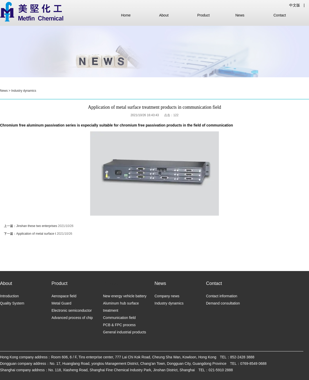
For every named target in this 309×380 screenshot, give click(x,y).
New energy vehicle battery (125, 296)
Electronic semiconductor (72, 310)
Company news (166, 296)
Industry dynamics (23, 90)
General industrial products (124, 332)
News (239, 15)
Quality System (12, 303)
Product (203, 15)
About (164, 15)
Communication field (119, 318)
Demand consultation (223, 303)
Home (126, 15)
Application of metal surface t (36, 233)
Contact (279, 15)
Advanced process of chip (72, 318)
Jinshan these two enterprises (37, 226)
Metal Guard (61, 303)
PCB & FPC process (119, 325)
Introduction (9, 296)
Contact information (221, 296)
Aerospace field (64, 296)
